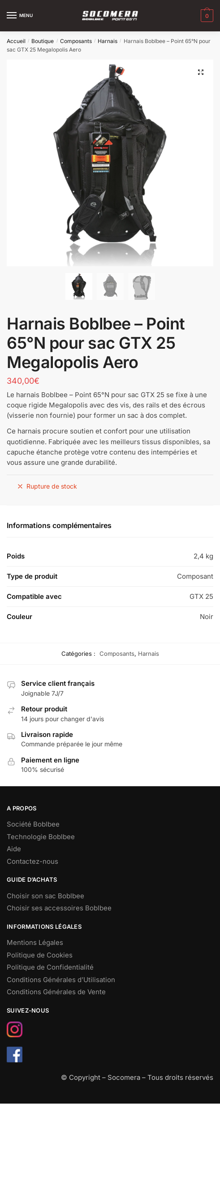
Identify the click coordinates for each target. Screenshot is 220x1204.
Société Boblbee (33, 824)
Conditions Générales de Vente (56, 991)
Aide (14, 849)
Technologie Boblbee (41, 836)
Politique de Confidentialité (50, 967)
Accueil (16, 41)
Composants (76, 41)
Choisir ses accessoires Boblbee (59, 908)
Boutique (42, 41)
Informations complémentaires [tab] (59, 525)
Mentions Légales (35, 942)
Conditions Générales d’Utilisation (61, 979)
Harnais (107, 41)
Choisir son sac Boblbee (45, 896)
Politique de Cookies (40, 955)
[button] (200, 72)
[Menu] (20, 15)
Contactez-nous (32, 861)
